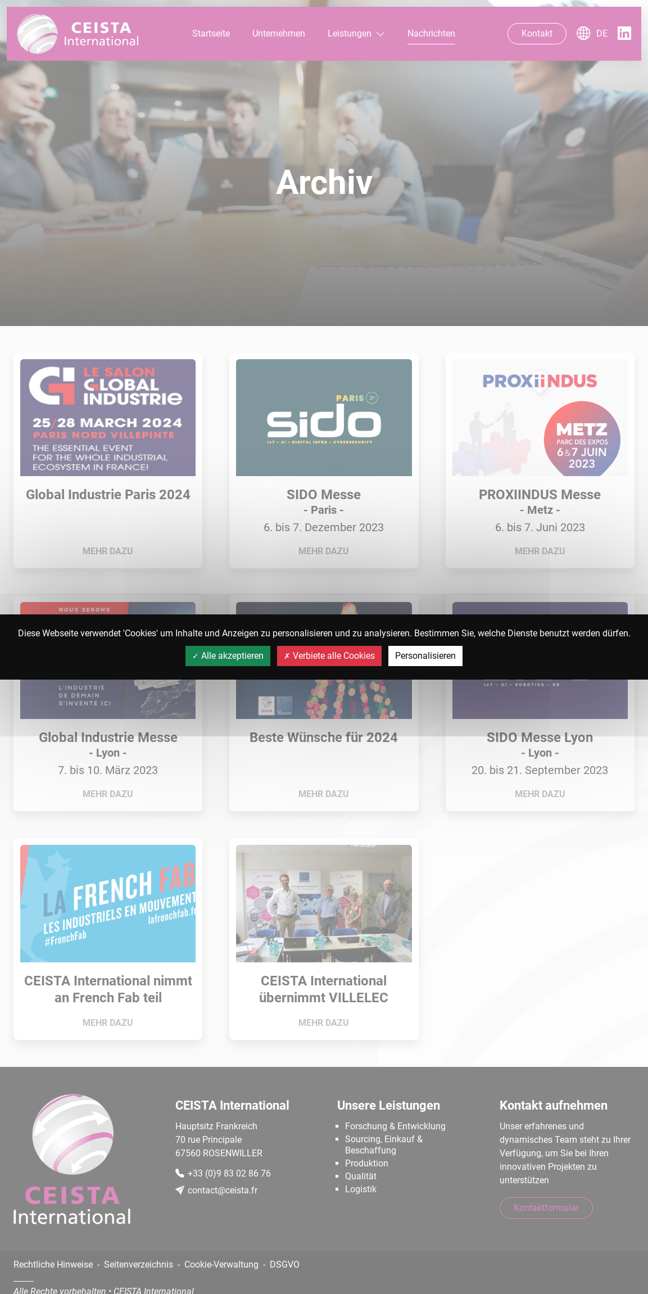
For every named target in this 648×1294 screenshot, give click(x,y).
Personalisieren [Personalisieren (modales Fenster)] (425, 655)
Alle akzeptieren (228, 655)
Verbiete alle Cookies (329, 655)
